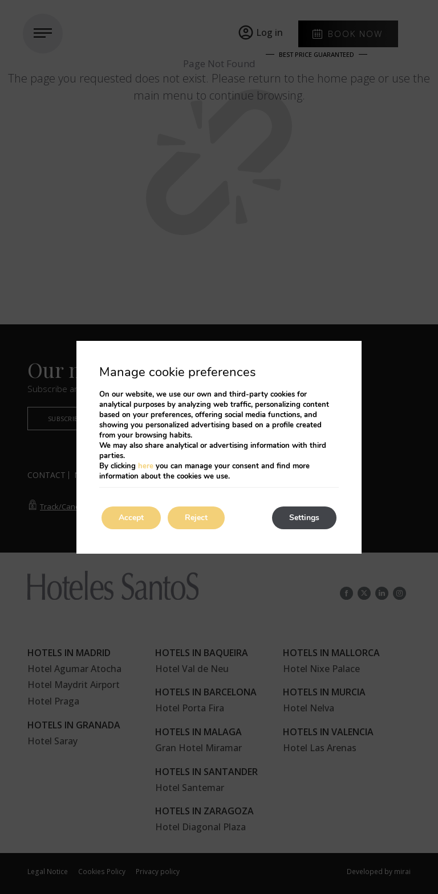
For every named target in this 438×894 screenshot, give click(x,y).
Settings (304, 517)
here (145, 466)
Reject (196, 517)
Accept (131, 517)
